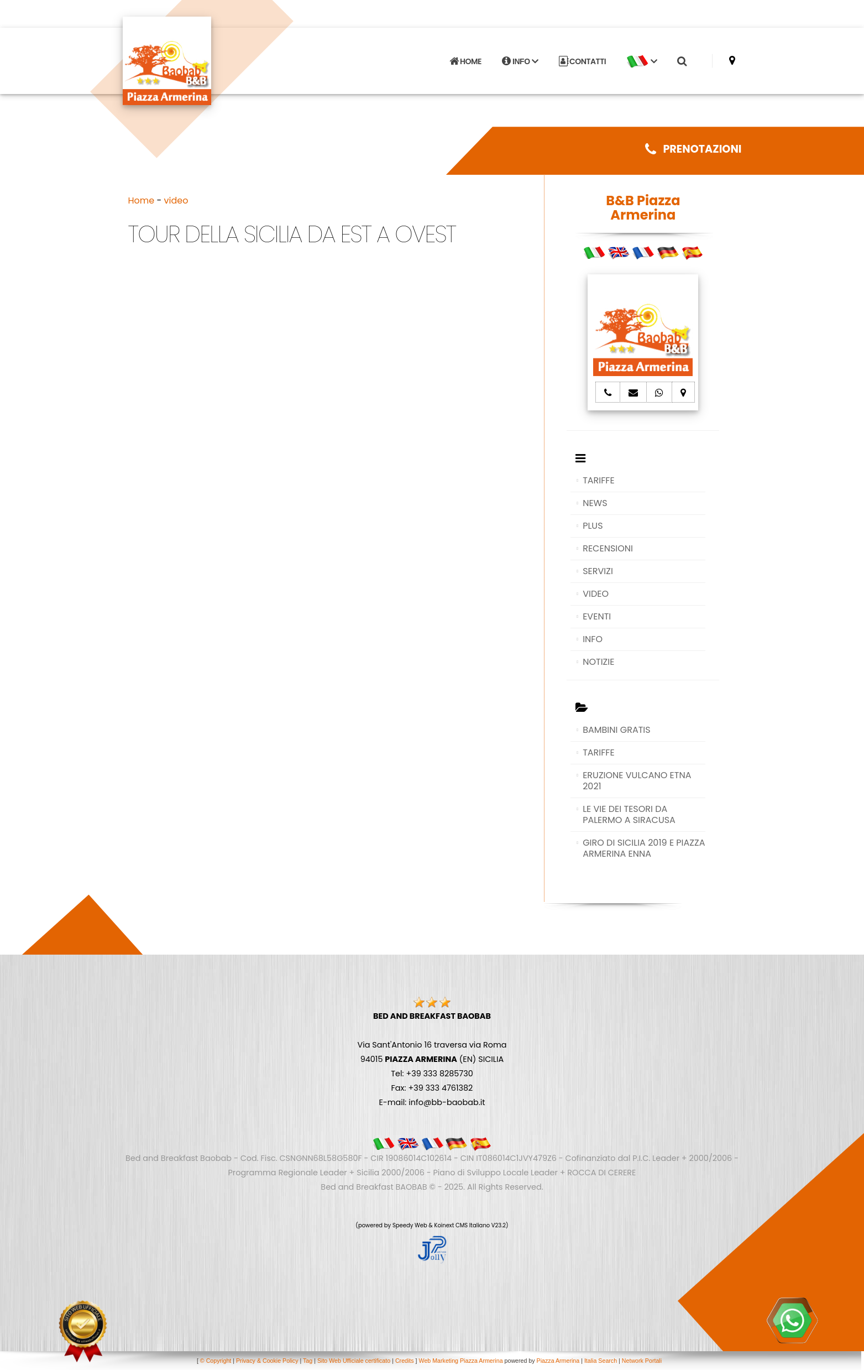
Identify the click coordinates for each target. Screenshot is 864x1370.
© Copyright (215, 1360)
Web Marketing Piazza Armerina (461, 1360)
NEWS (595, 503)
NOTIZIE (598, 661)
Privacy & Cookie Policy (267, 1360)
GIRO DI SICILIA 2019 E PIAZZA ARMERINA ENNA (644, 848)
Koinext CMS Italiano (462, 1225)
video (176, 200)
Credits (404, 1360)
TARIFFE (598, 480)
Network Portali (642, 1360)
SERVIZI (598, 571)
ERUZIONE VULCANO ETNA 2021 (637, 781)
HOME (465, 61)
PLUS (593, 525)
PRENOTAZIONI (693, 149)
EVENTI (597, 616)
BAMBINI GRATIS (617, 729)
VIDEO (596, 593)
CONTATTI (582, 61)
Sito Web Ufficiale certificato (353, 1360)
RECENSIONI (608, 548)
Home (141, 200)
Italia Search (600, 1360)
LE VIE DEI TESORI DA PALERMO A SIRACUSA (629, 814)
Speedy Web (409, 1225)
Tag (307, 1360)
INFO (520, 61)
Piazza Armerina (558, 1360)
